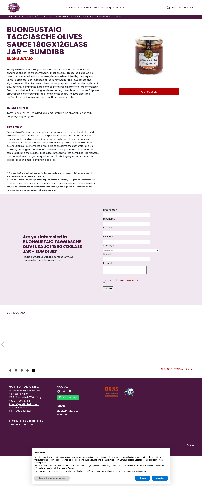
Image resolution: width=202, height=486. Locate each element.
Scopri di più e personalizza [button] (52, 478)
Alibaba (62, 444)
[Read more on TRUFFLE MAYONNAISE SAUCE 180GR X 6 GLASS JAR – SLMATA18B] (24, 339)
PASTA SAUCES (45, 16)
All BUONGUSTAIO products (178, 399)
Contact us (149, 92)
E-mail (107, 227)
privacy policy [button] (118, 457)
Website (107, 254)
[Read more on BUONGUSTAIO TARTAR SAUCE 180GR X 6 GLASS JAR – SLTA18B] (101, 344)
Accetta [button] (160, 478)
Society (108, 236)
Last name (110, 218)
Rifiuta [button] (142, 478)
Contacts (118, 7)
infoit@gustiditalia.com (24, 434)
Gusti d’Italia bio (67, 441)
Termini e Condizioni (21, 454)
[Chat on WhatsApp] (68, 429)
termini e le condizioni (128, 280)
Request (107, 263)
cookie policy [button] (39, 463)
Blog (108, 7)
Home (9, 16)
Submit (108, 288)
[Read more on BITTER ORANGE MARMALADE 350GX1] (63, 339)
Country (108, 245)
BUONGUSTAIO (20, 58)
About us (99, 7)
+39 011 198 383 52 (19, 430)
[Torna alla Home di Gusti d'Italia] (15, 7)
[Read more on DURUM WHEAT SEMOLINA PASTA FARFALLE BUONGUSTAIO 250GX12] (178, 339)
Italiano (177, 7)
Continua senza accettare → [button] (154, 452)
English (188, 7)
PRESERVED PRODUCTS (25, 16)
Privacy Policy (17, 450)
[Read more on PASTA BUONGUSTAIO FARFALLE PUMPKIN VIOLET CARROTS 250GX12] (139, 341)
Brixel (192, 475)
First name (110, 209)
